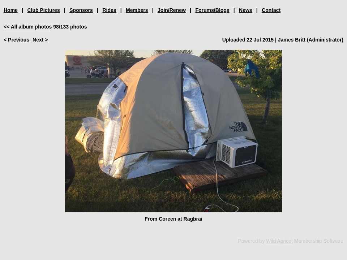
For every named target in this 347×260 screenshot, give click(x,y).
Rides (109, 10)
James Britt (291, 40)
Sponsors (81, 10)
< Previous (16, 40)
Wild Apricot (279, 241)
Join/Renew (172, 10)
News (245, 10)
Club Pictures (43, 10)
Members (137, 10)
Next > (40, 40)
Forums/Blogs (212, 10)
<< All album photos (28, 27)
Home (11, 10)
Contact (271, 10)
